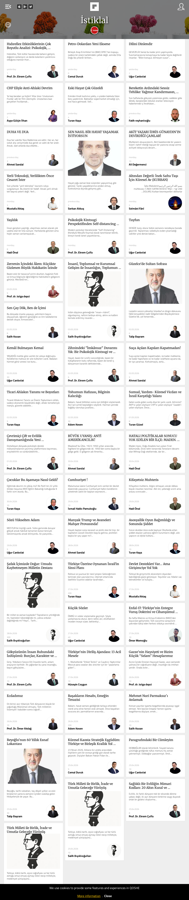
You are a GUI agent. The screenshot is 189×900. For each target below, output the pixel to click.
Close (108, 896)
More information (89, 896)
